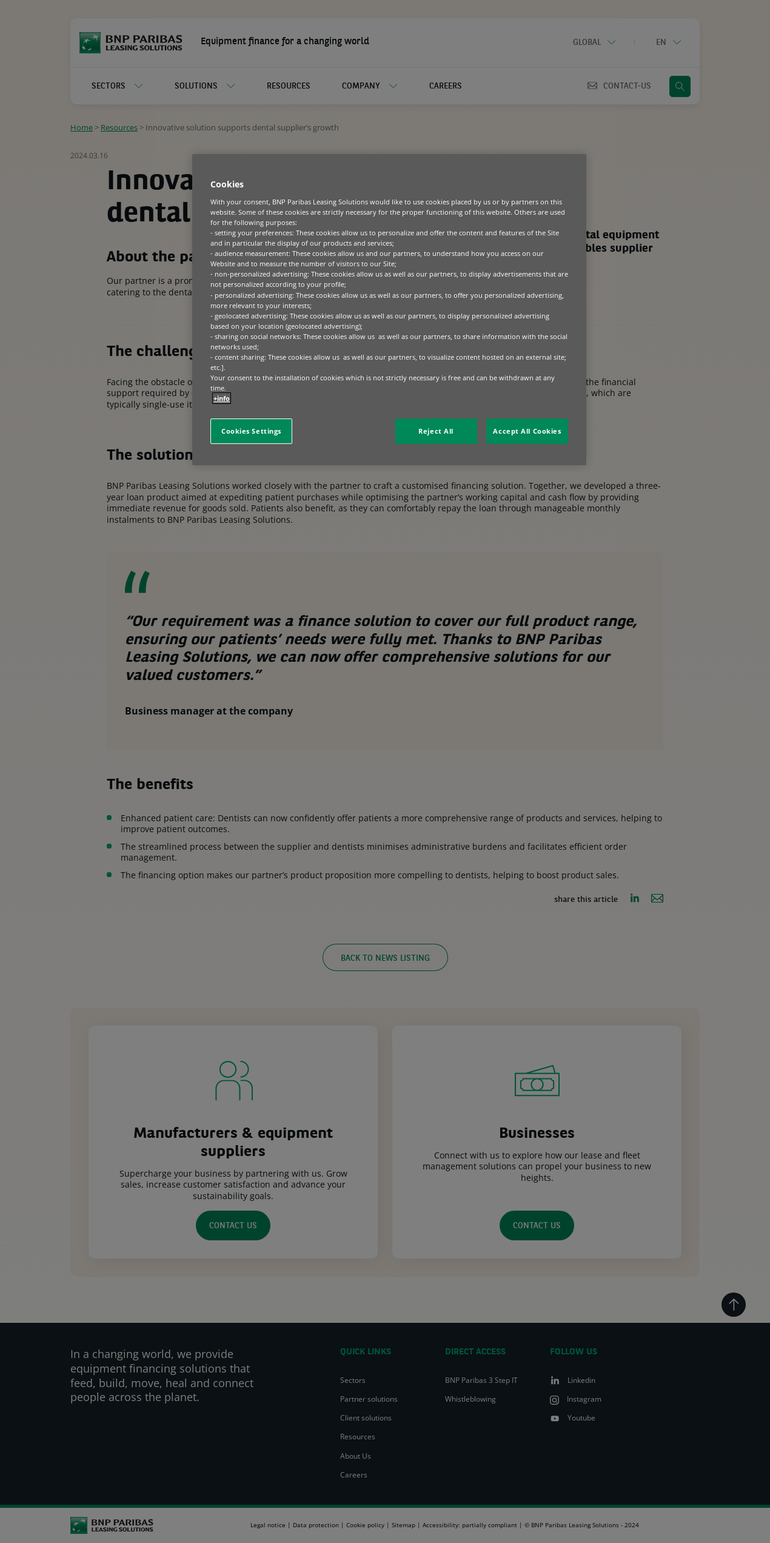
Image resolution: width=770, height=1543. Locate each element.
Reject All (436, 430)
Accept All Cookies (527, 430)
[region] (389, 309)
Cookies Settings (251, 430)
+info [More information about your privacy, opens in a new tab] (221, 398)
